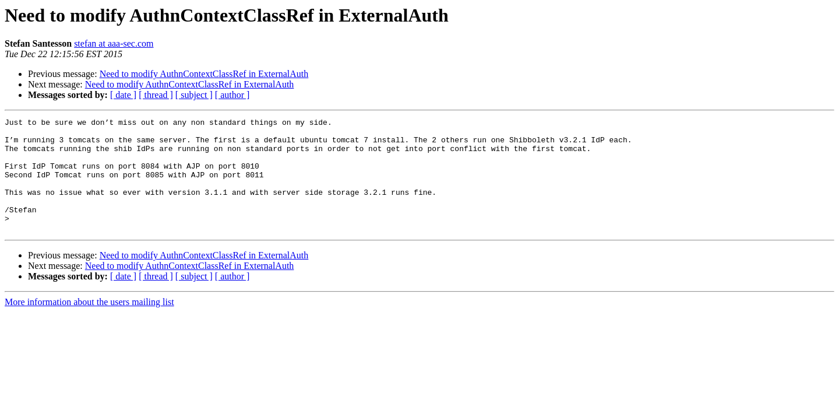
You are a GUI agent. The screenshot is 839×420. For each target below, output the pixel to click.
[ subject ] (194, 95)
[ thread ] (156, 95)
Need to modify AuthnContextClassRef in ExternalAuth (204, 74)
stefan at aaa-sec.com (113, 43)
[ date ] (123, 95)
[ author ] (232, 95)
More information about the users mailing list (89, 325)
